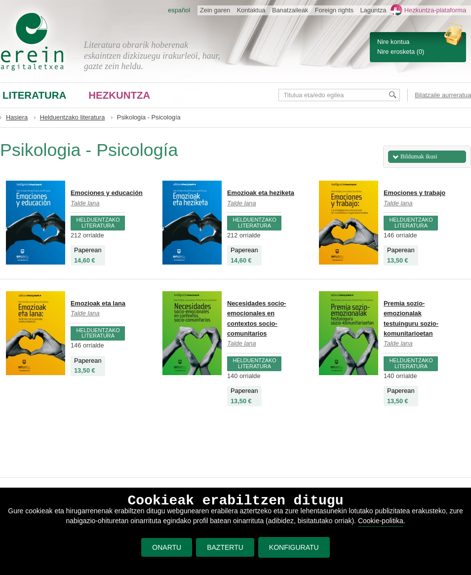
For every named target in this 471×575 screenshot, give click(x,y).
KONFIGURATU (294, 547)
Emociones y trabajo (414, 192)
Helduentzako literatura (72, 117)
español (179, 10)
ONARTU (166, 547)
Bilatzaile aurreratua (443, 95)
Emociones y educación (107, 192)
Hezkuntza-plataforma (435, 10)
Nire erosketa (396, 51)
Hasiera (17, 117)
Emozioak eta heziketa (260, 192)
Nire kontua (393, 41)
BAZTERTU (225, 547)
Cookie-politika (380, 521)
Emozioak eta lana (98, 303)
